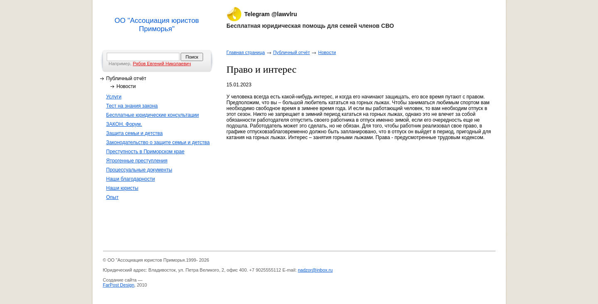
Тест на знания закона (132, 106)
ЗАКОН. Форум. (124, 124)
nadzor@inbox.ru (315, 269)
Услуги (114, 97)
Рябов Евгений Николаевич (162, 63)
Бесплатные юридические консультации (152, 115)
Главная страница (245, 52)
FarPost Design (119, 284)
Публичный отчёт (126, 78)
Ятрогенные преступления (137, 161)
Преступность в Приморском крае (145, 151)
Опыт (112, 197)
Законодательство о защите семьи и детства (158, 142)
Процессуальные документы (139, 170)
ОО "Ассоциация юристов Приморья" (157, 25)
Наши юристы (122, 188)
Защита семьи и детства (134, 133)
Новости (126, 86)
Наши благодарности (130, 179)
